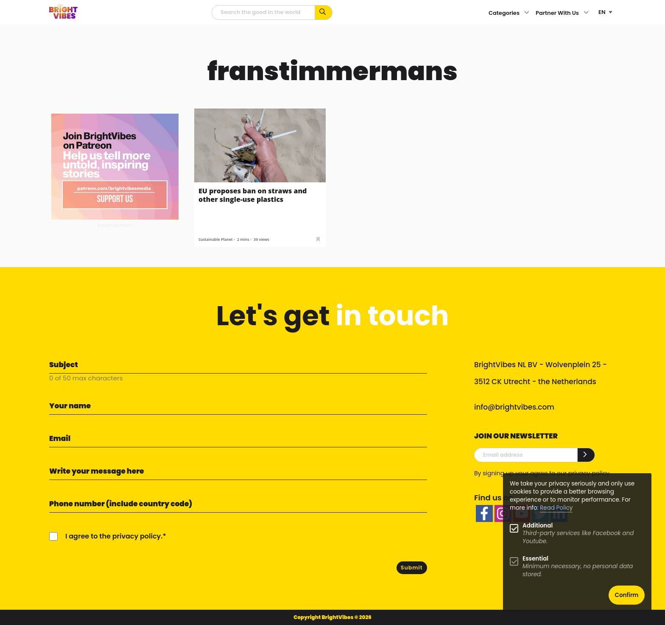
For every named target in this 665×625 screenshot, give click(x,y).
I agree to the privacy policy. (113, 536)
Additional (537, 526)
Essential (535, 559)
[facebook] (484, 513)
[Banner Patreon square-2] (115, 166)
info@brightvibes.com (514, 407)
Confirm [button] (627, 595)
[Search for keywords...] (323, 12)
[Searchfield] (263, 12)
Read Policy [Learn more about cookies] (556, 508)
